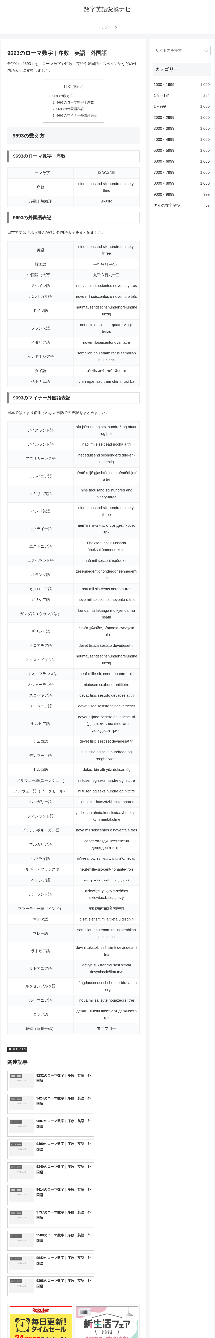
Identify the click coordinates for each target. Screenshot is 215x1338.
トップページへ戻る (164, 1324)
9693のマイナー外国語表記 (76, 116)
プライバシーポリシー (196, 1324)
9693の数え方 (62, 96)
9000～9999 (17, 1050)
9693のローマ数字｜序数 (75, 103)
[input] (181, 50)
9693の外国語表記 (70, 110)
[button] (206, 50)
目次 (67, 86)
